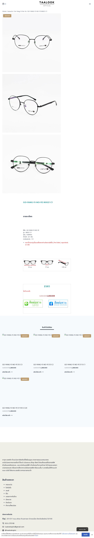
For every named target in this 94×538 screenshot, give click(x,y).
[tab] (47, 328)
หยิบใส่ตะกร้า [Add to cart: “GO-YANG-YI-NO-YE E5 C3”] (7, 372)
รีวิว (7, 493)
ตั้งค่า (36, 535)
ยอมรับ (86, 534)
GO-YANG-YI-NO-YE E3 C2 (43, 364)
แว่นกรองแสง (7, 468)
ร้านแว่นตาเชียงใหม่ (18, 460)
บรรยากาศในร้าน (11, 496)
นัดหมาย (8, 499)
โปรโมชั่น (8, 487)
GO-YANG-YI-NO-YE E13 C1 (74, 364)
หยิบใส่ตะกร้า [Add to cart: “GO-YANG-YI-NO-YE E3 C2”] (38, 372)
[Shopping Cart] (4, 4)
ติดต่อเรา (9, 502)
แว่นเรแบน (27, 462)
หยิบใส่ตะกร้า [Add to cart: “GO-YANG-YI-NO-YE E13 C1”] (69, 372)
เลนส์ (7, 490)
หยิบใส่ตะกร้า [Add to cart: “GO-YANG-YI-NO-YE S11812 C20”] (7, 415)
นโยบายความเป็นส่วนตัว (68, 534)
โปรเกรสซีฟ (51, 462)
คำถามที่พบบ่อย (11, 505)
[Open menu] (90, 3)
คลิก (28, 245)
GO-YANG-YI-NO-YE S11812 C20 (14, 408)
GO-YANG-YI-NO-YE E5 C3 (12, 364)
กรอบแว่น (9, 484)
